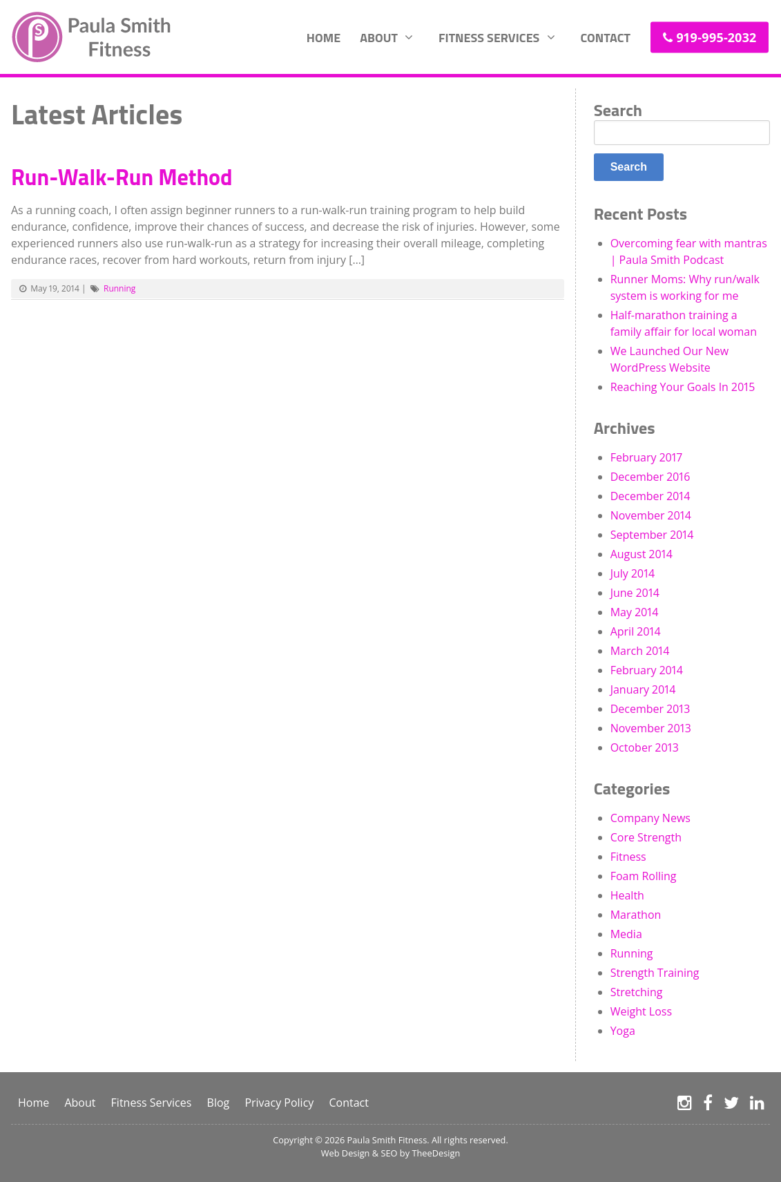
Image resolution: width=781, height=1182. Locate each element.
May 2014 (634, 612)
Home (323, 37)
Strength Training (655, 972)
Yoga (622, 1030)
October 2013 (644, 747)
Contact (605, 37)
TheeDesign (436, 1153)
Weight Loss (641, 1011)
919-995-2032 (716, 36)
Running (119, 288)
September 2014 (652, 534)
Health (627, 895)
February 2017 (646, 457)
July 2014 (632, 573)
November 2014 (650, 515)
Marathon (636, 914)
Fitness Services (488, 37)
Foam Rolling (643, 876)
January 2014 (643, 689)
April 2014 (635, 631)
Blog (218, 1102)
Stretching (636, 992)
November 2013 (650, 728)
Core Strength (646, 837)
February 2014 (646, 670)
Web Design (345, 1153)
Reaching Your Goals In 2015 (682, 386)
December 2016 (650, 476)
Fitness (628, 856)
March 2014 (640, 650)
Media (626, 934)
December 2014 (650, 496)
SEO (388, 1153)
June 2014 (634, 592)
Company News (650, 818)
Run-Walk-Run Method (122, 176)
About (379, 37)
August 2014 (641, 554)
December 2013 (650, 708)
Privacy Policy (279, 1102)
